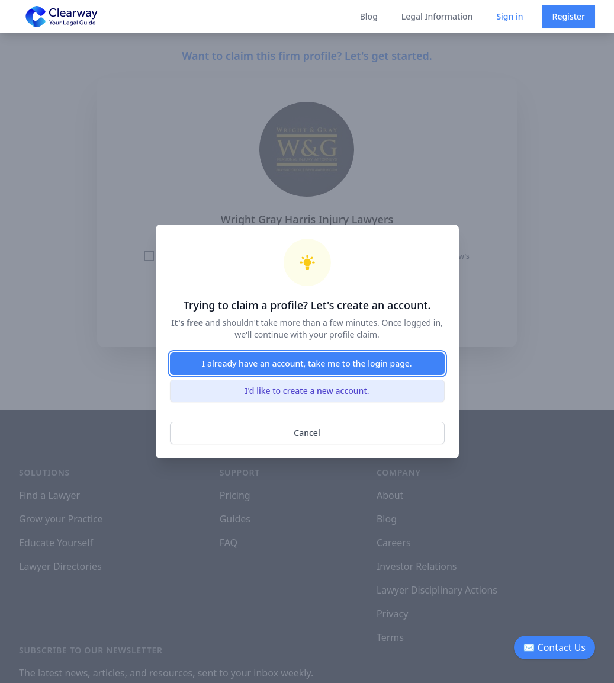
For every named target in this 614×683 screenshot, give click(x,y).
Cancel (307, 432)
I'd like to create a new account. (307, 390)
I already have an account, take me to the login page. (307, 363)
